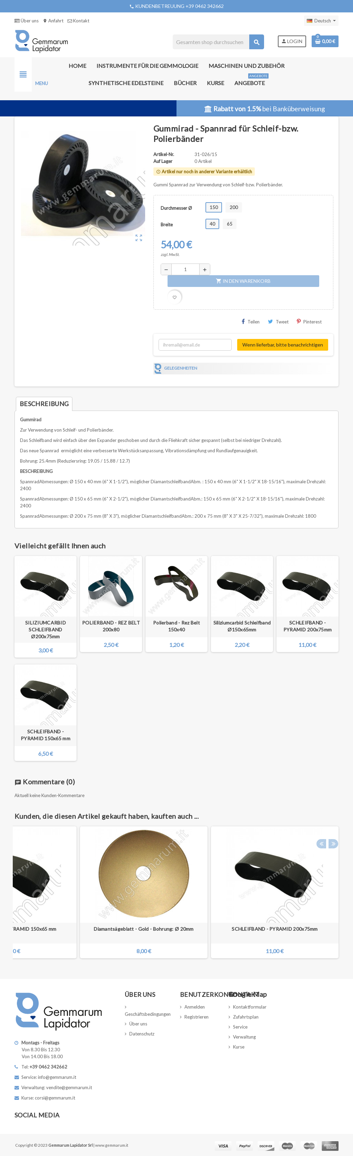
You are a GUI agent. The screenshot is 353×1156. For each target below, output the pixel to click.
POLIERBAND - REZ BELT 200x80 (111, 626)
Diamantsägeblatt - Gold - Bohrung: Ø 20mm (143, 929)
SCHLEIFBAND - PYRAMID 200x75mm (307, 626)
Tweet (278, 321)
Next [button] (331, 814)
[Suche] (218, 41)
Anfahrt (53, 20)
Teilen (251, 321)
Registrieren (196, 1017)
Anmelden (194, 1007)
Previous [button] (321, 814)
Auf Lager (162, 161)
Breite (167, 224)
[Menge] (185, 269)
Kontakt (78, 20)
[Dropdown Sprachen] (321, 21)
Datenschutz (141, 1033)
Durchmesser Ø (176, 208)
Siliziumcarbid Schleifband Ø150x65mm (242, 626)
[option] (274, 892)
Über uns (26, 20)
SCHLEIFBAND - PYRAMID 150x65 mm (45, 735)
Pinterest (309, 321)
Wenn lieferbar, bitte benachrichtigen (282, 345)
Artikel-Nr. (163, 154)
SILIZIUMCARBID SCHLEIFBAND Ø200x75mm (45, 629)
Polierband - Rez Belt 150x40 (176, 626)
